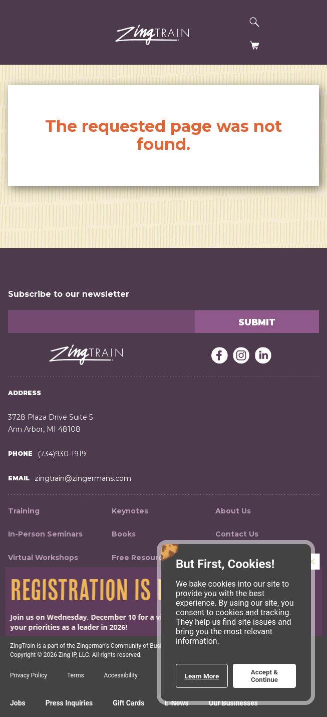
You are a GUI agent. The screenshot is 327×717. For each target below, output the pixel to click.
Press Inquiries (69, 703)
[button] (21, 36)
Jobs (18, 703)
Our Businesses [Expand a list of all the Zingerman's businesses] (233, 703)
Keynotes (130, 510)
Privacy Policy (28, 675)
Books (124, 534)
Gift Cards (128, 703)
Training (24, 510)
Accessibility (121, 675)
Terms (75, 675)
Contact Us (236, 534)
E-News (176, 703)
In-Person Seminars (45, 534)
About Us (233, 510)
